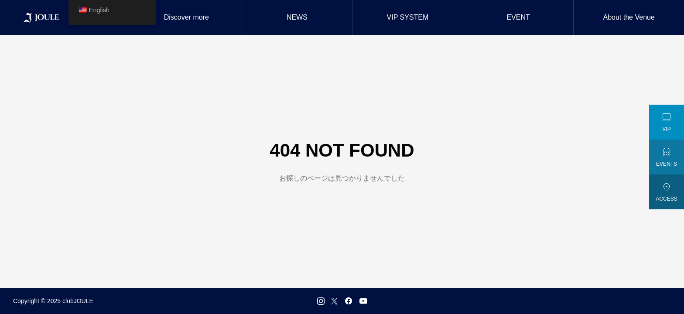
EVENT (518, 17)
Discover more (186, 17)
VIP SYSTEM (408, 17)
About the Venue (629, 17)
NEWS (297, 17)
